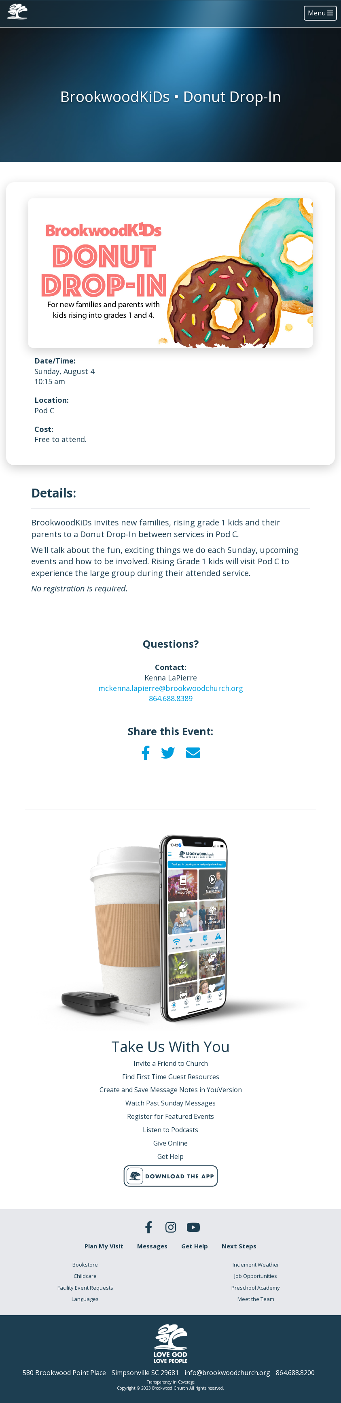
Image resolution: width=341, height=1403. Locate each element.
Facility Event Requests (85, 1287)
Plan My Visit (104, 1246)
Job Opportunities (255, 1276)
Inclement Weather (256, 1264)
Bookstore (85, 1264)
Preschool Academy (255, 1287)
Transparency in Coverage (171, 1382)
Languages (85, 1299)
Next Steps (239, 1246)
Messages (152, 1246)
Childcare (85, 1276)
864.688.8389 (171, 698)
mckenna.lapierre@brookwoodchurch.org (170, 688)
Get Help (194, 1246)
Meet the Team (255, 1299)
